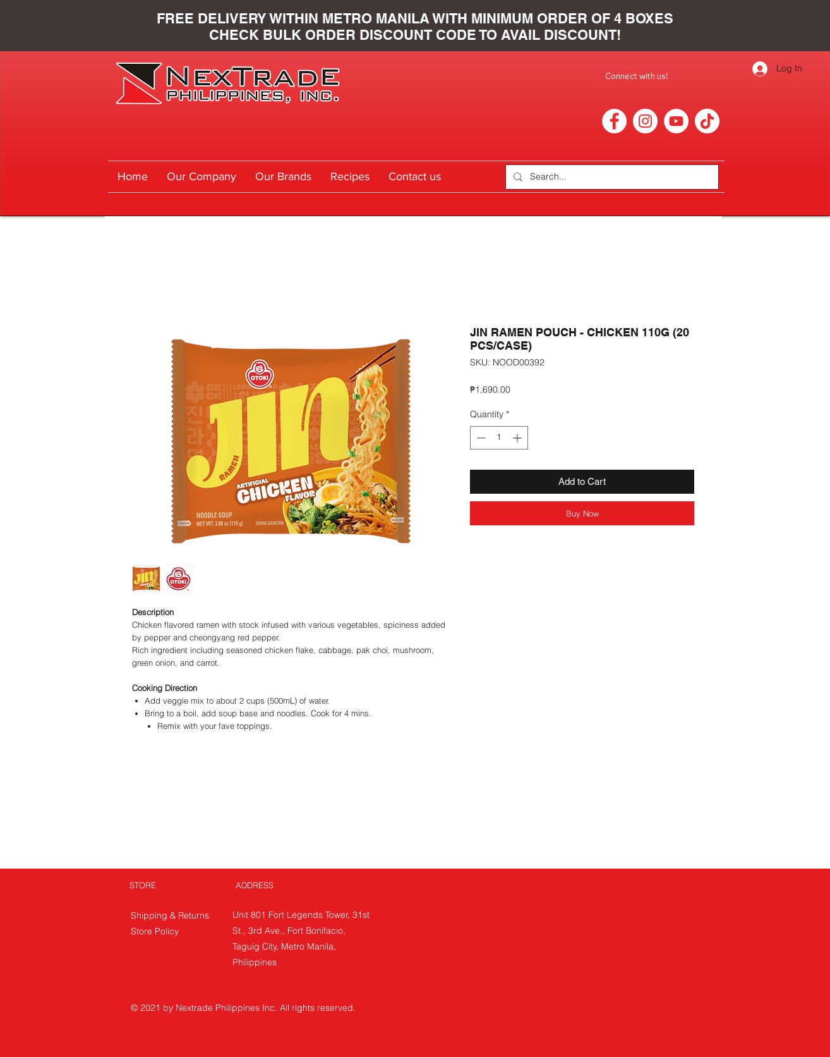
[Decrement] (480, 438)
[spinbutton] (499, 438)
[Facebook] (614, 121)
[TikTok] (707, 121)
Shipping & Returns (171, 915)
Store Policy (155, 931)
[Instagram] (645, 121)
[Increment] (518, 438)
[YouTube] (676, 121)
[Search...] (611, 177)
